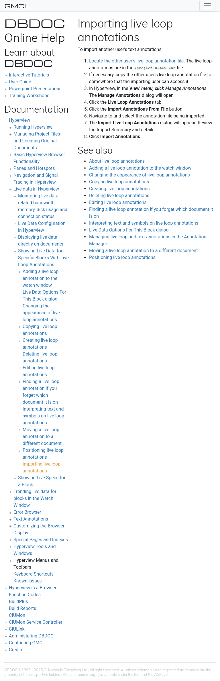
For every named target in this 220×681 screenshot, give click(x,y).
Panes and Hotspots (34, 168)
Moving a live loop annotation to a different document (42, 436)
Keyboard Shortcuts (33, 574)
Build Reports (22, 608)
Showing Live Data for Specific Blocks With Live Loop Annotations (43, 257)
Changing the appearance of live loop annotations (41, 312)
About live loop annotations (117, 161)
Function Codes (25, 594)
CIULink (17, 629)
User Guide (20, 82)
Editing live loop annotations (118, 202)
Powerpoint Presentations (35, 88)
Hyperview (19, 120)
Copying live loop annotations (119, 182)
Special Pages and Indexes (40, 539)
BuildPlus (18, 601)
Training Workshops (29, 95)
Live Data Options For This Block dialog (128, 230)
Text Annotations (30, 519)
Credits (16, 649)
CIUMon (17, 615)
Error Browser (27, 512)
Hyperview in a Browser (32, 587)
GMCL (17, 6)
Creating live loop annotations (119, 188)
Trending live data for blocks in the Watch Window (34, 498)
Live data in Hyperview (36, 189)
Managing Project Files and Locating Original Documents (36, 140)
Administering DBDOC (31, 636)
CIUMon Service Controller (35, 622)
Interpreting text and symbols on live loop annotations (43, 415)
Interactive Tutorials (29, 75)
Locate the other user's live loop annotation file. (137, 61)
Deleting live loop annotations (119, 195)
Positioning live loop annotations (122, 257)
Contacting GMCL (27, 642)
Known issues (27, 581)
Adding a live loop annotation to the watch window (41, 278)
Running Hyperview (32, 127)
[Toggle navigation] (207, 5)
